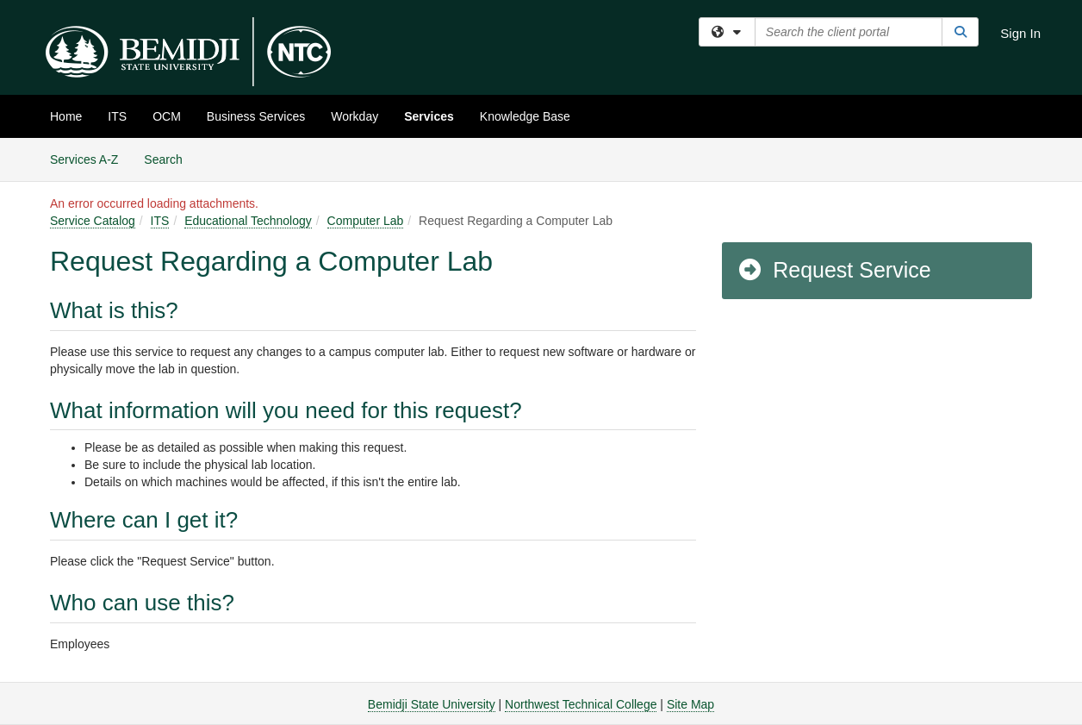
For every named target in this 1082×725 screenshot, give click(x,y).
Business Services (256, 116)
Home (66, 116)
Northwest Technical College (580, 704)
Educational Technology (248, 221)
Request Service (834, 270)
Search (169, 158)
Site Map (690, 704)
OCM (166, 116)
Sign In (1020, 33)
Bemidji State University (431, 704)
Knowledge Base (525, 116)
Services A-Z (84, 159)
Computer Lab (365, 221)
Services (429, 116)
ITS (117, 116)
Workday (354, 116)
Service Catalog (92, 221)
